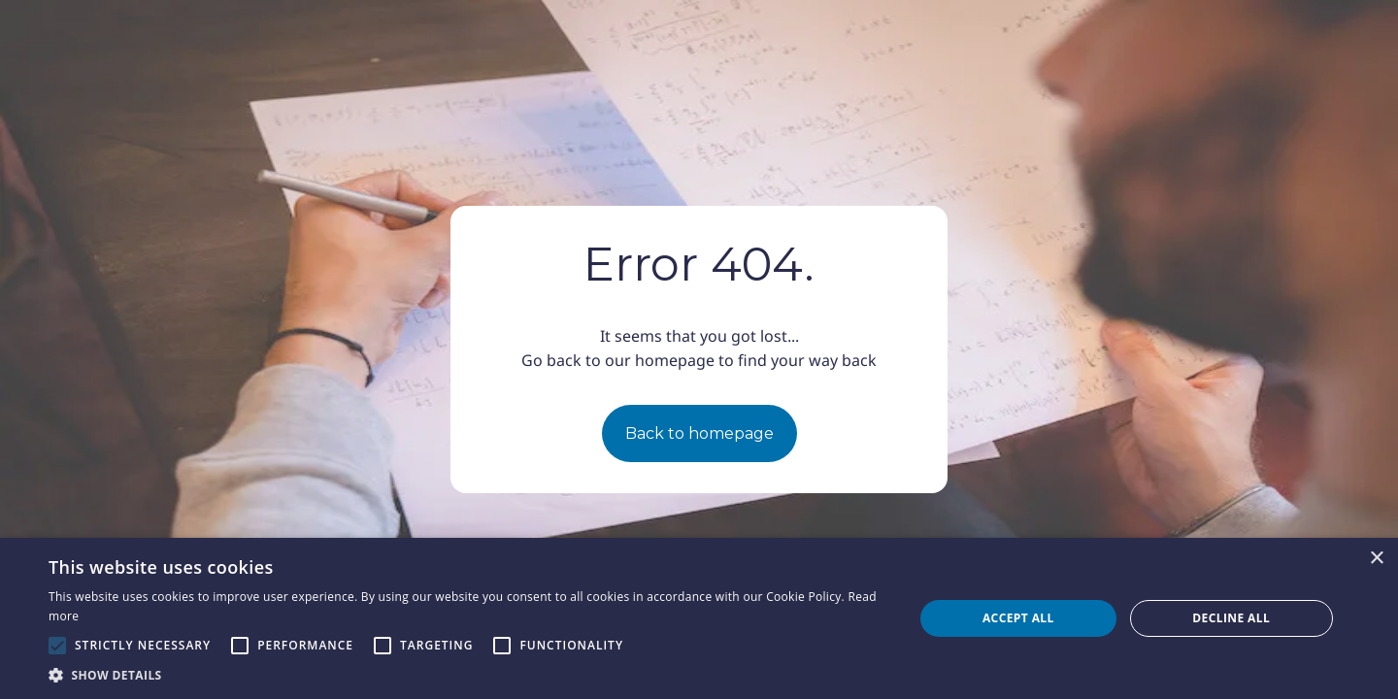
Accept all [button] (1018, 618)
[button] (468, 674)
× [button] (1376, 558)
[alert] (699, 618)
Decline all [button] (1231, 618)
